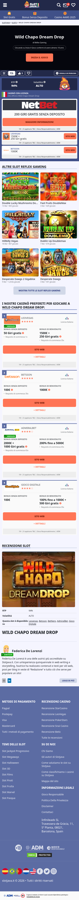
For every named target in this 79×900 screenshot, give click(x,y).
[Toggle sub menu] (5, 5)
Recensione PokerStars (54, 720)
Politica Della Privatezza (55, 800)
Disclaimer (47, 806)
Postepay (7, 714)
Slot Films (7, 774)
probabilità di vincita (33, 897)
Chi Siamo (47, 751)
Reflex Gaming (40, 42)
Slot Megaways (10, 756)
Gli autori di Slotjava (53, 756)
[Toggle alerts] (59, 5)
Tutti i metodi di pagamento (18, 731)
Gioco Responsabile (53, 794)
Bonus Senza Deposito (35, 17)
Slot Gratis (9, 17)
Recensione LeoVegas (54, 714)
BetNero (52, 621)
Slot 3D (6, 768)
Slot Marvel (8, 792)
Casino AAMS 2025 (65, 17)
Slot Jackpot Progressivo (15, 751)
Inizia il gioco (39, 57)
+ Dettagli (39, 356)
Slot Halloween (10, 762)
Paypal (6, 708)
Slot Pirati (7, 780)
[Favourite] (29, 73)
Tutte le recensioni (52, 737)
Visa (4, 720)
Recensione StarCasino (54, 708)
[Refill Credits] (11, 73)
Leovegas (33, 621)
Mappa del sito (50, 781)
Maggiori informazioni (39, 122)
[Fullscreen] (4, 73)
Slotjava (6, 22)
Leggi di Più (68, 680)
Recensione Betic (51, 731)
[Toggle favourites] (73, 5)
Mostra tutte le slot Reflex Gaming (39, 290)
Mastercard (8, 726)
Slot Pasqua (8, 798)
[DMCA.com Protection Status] (39, 855)
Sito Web (70, 136)
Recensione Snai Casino (55, 726)
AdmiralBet (62, 621)
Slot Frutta (8, 786)
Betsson (43, 621)
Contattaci (47, 812)
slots (14, 22)
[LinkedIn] (9, 680)
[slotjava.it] (31, 5)
